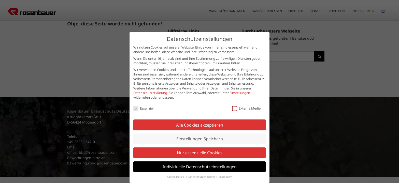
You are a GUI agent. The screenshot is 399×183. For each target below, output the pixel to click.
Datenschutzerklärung (150, 85)
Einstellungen (240, 85)
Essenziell (143, 100)
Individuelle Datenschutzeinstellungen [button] (200, 159)
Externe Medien (247, 100)
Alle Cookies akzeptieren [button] (199, 117)
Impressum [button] (225, 169)
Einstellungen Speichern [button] (199, 131)
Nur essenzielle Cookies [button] (199, 145)
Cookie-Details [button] (176, 169)
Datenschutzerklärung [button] (202, 169)
